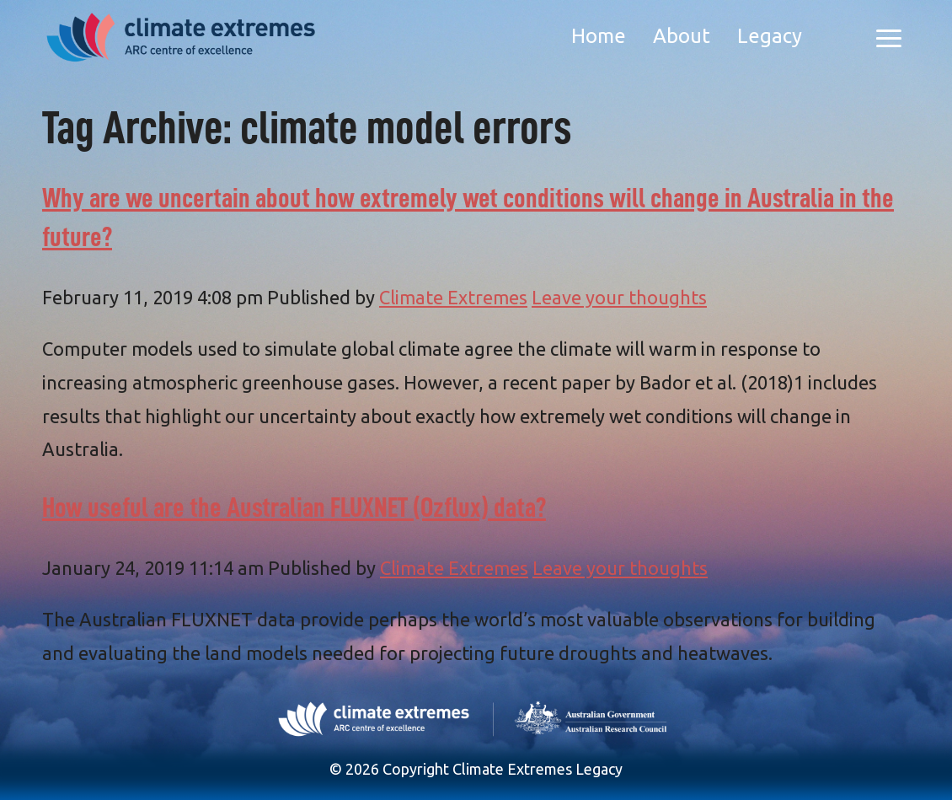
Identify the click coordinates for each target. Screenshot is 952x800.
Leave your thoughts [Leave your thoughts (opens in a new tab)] (619, 297)
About (681, 35)
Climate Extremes (453, 297)
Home (598, 35)
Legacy (769, 35)
